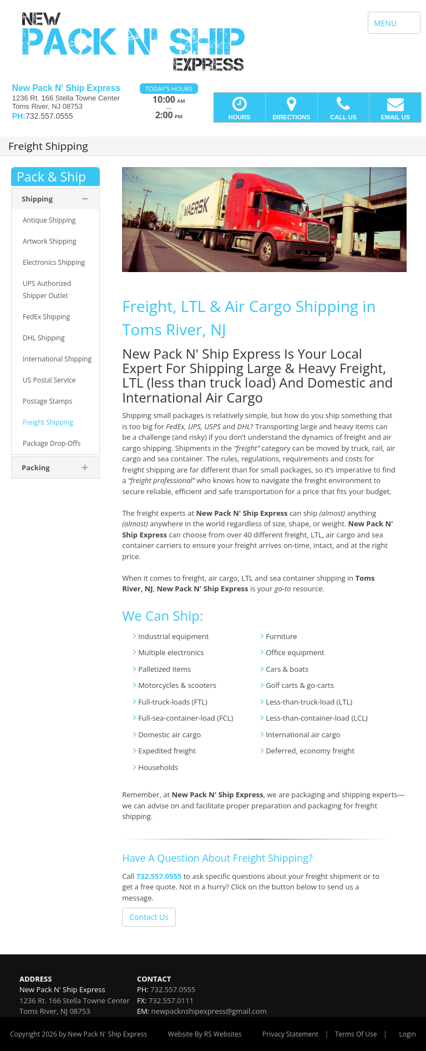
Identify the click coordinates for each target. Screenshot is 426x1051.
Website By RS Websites (205, 1034)
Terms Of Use (356, 1034)
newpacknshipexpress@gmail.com (209, 1011)
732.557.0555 (159, 876)
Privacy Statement (290, 1034)
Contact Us (149, 917)
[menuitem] (55, 220)
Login (407, 1034)
